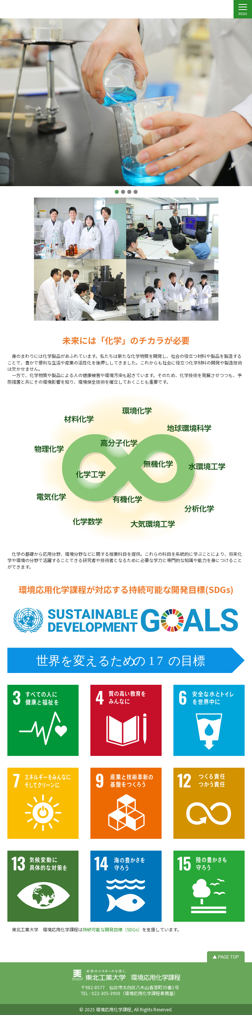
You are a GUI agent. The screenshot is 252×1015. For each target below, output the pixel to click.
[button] (117, 192)
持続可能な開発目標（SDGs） (112, 929)
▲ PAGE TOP (226, 956)
